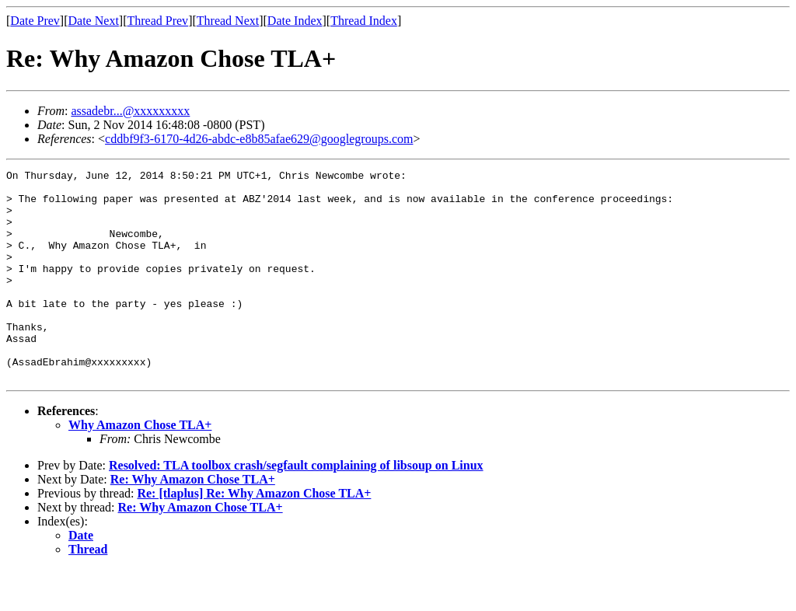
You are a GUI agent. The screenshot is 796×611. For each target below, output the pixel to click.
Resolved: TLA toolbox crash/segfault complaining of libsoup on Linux (296, 507)
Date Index (295, 20)
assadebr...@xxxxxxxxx (130, 110)
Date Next (93, 20)
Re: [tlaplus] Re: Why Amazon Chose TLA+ (254, 535)
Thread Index (363, 20)
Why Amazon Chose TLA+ (139, 466)
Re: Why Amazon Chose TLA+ (192, 521)
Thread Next (228, 20)
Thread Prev (157, 20)
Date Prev (35, 20)
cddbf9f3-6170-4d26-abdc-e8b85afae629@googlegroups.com (259, 138)
